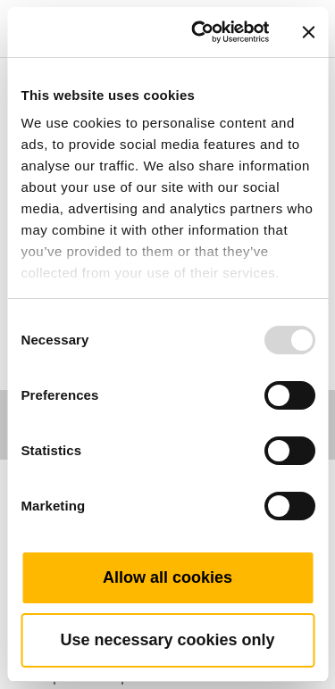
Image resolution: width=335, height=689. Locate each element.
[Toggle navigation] (301, 4)
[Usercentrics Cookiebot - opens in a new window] (199, 32)
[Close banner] (308, 32)
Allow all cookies (167, 577)
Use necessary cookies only (167, 640)
